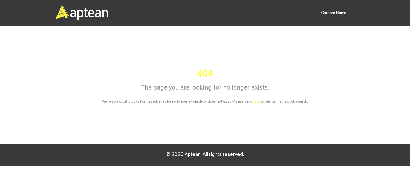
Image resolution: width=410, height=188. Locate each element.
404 (205, 73)
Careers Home (333, 13)
